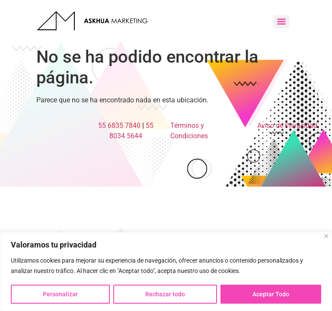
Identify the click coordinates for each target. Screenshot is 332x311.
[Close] (326, 236)
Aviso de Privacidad (287, 125)
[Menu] (281, 21)
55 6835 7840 (119, 125)
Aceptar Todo (270, 294)
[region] (166, 271)
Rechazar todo (165, 294)
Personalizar (60, 294)
